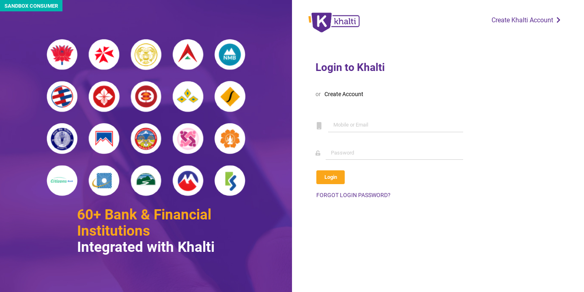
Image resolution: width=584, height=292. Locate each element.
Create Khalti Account (527, 20)
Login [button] (330, 177)
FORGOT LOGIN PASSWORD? (353, 195)
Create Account (343, 94)
